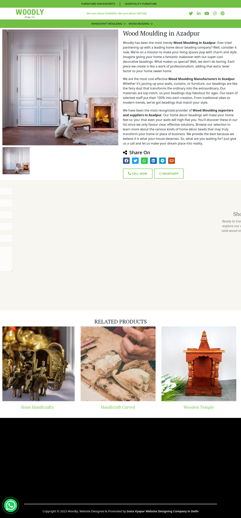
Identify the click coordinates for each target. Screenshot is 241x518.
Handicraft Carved (120, 407)
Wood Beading (139, 23)
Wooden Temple (201, 407)
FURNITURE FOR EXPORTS (98, 3)
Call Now (137, 173)
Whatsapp (168, 173)
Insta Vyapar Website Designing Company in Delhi (163, 511)
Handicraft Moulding (106, 23)
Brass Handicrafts (40, 407)
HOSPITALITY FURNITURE (141, 3)
